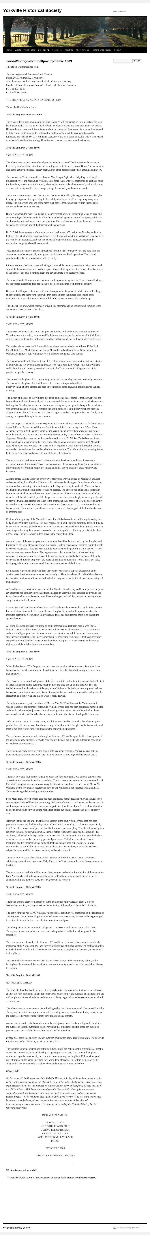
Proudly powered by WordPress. (128, 1228)
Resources (57, 50)
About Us (69, 50)
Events (18, 50)
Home (9, 50)
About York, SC (82, 50)
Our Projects (43, 50)
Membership (29, 50)
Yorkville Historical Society (32, 10)
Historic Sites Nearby (101, 50)
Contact (117, 50)
